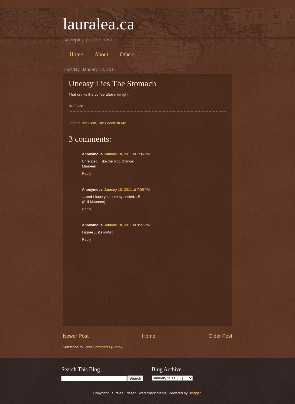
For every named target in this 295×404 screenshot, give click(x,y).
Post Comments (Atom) (103, 347)
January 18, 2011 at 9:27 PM (127, 225)
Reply (86, 173)
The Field (88, 123)
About (101, 54)
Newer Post (76, 336)
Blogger (195, 393)
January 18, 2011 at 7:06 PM (127, 189)
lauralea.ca (98, 24)
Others (127, 54)
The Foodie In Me (112, 123)
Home (76, 54)
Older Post (220, 336)
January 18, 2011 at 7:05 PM (127, 154)
